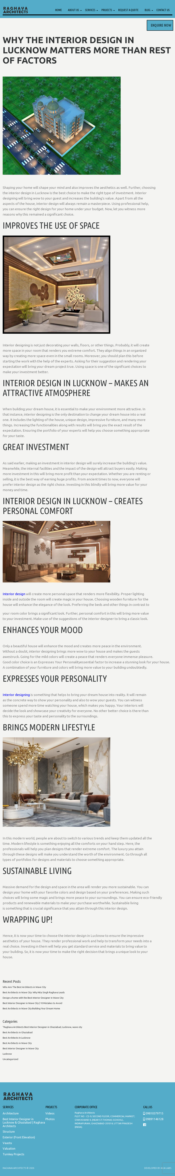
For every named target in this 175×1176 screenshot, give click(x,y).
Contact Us (163, 10)
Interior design (14, 594)
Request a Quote (128, 10)
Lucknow (7, 1054)
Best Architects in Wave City (17, 1043)
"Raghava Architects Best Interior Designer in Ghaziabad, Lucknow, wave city (42, 1027)
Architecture (11, 1113)
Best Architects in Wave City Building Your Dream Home (31, 1008)
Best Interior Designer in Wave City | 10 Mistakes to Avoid (32, 1003)
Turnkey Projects (13, 1154)
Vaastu (7, 1143)
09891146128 (153, 1119)
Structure (9, 1131)
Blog (147, 10)
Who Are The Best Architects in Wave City (24, 987)
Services (90, 10)
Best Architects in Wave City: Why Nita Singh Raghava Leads (34, 992)
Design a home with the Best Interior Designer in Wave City (33, 997)
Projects (106, 10)
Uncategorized (10, 1059)
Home (58, 10)
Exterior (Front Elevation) (19, 1137)
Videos (50, 1113)
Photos (50, 1119)
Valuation (9, 1148)
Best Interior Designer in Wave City (21, 1048)
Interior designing (16, 695)
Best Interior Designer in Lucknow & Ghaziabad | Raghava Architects (24, 1122)
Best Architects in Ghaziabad (18, 1032)
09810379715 (153, 1113)
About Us (73, 10)
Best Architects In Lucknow (16, 1037)
